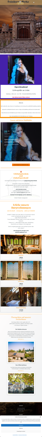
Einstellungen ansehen (21, 431)
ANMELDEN (9, 149)
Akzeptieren (21, 425)
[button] (40, 416)
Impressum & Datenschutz (22, 434)
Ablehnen (21, 428)
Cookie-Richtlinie (15, 434)
